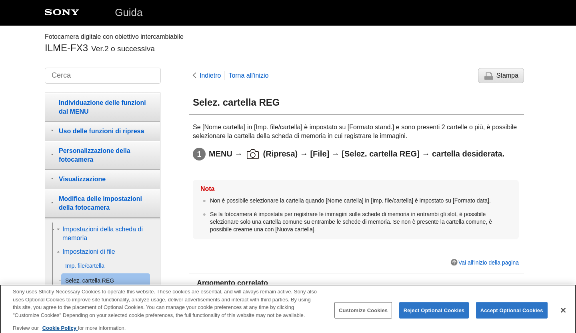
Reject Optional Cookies (434, 314)
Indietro (210, 75)
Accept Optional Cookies (511, 314)
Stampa (507, 75)
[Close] (563, 314)
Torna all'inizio (248, 75)
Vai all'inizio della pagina (488, 262)
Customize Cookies (363, 314)
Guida (128, 12)
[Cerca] (103, 76)
